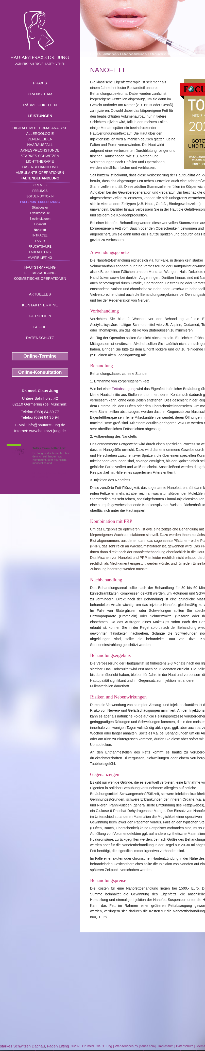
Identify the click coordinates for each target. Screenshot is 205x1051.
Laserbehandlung (40, 167)
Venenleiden (40, 139)
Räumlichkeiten (40, 105)
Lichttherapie (40, 161)
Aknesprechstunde (39, 150)
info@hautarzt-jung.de (46, 425)
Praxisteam (40, 94)
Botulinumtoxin (40, 196)
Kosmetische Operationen (40, 278)
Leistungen (40, 116)
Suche (40, 327)
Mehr (59, 463)
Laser (40, 241)
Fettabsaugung (40, 273)
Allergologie (40, 134)
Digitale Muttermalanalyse (39, 128)
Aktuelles (40, 294)
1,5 (19, 451)
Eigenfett (40, 224)
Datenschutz (40, 338)
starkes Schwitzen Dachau (22, 1046)
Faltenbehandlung (40, 178)
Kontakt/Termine (40, 305)
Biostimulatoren (39, 218)
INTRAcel (39, 235)
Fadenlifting (40, 252)
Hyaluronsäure (40, 213)
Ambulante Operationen (40, 173)
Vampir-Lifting (40, 258)
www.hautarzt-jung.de (47, 431)
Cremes (39, 185)
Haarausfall (40, 145)
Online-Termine (40, 356)
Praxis (40, 83)
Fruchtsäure (40, 246)
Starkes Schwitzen (40, 156)
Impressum (165, 1046)
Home (94, 54)
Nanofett (40, 230)
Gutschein (40, 316)
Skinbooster (40, 207)
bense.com (147, 1046)
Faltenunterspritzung (40, 202)
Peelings (39, 191)
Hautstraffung (40, 267)
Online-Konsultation (40, 372)
